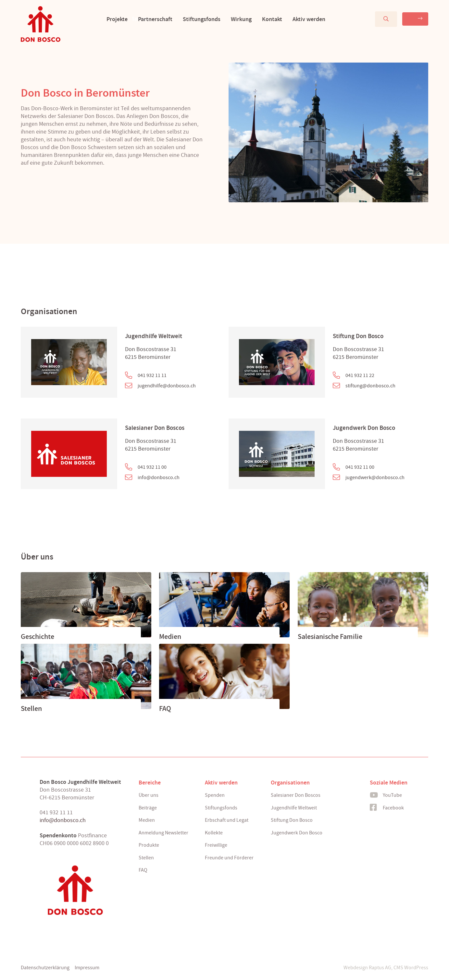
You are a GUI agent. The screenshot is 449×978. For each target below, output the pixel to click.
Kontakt (261, 19)
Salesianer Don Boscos (154, 428)
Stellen (31, 708)
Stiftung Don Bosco (358, 336)
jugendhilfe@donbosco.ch (167, 386)
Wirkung (230, 19)
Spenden (397, 18)
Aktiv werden (298, 19)
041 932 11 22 (359, 375)
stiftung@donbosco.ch (370, 386)
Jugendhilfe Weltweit (153, 336)
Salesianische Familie (330, 636)
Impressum (87, 967)
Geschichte (37, 636)
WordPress (416, 967)
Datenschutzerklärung (45, 967)
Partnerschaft (144, 19)
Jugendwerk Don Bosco (364, 428)
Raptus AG (380, 967)
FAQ (165, 708)
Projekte (106, 19)
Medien (170, 636)
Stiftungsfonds (191, 19)
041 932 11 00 (152, 467)
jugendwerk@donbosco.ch (375, 477)
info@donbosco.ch (159, 477)
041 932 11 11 (152, 375)
